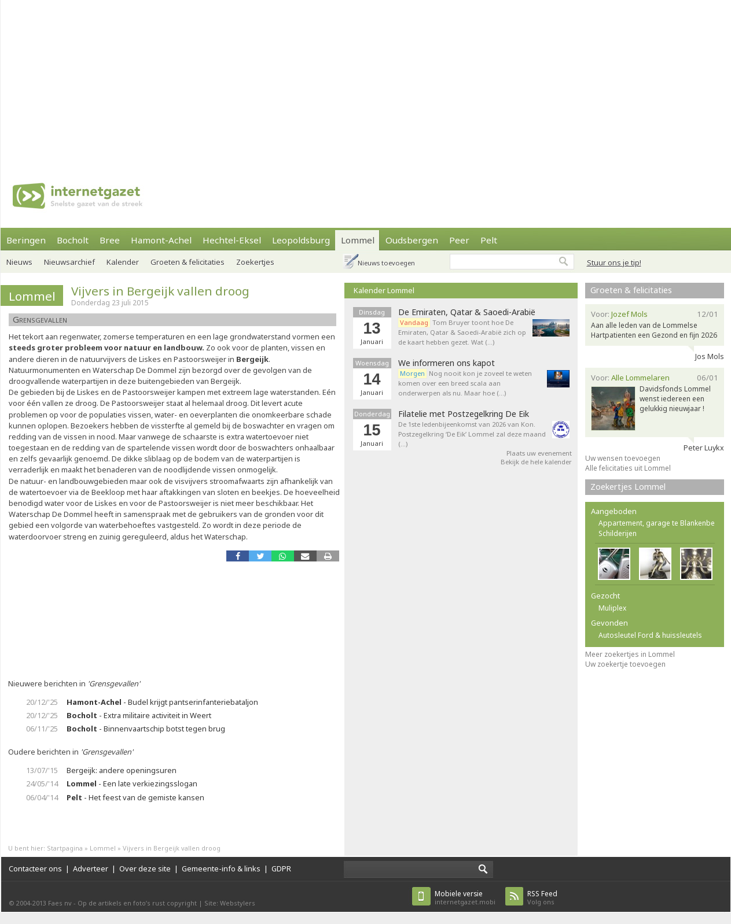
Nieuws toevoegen (386, 262)
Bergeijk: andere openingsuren (122, 770)
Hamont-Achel (161, 240)
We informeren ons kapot (446, 363)
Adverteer (90, 868)
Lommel (357, 240)
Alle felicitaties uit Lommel (628, 468)
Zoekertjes (255, 262)
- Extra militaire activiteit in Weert (139, 715)
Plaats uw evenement (539, 453)
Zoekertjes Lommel (628, 486)
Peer (459, 240)
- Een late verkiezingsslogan (132, 783)
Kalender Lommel (384, 290)
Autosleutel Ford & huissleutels (650, 635)
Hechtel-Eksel (232, 240)
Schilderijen (617, 533)
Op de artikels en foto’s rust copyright (137, 903)
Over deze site (145, 868)
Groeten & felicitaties (187, 262)
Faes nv (60, 903)
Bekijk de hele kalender (536, 461)
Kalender (122, 262)
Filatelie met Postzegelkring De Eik (463, 414)
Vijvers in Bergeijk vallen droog (160, 291)
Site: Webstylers (229, 903)
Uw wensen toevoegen (622, 458)
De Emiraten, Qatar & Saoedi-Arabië (466, 312)
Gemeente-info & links (221, 868)
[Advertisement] (264, 81)
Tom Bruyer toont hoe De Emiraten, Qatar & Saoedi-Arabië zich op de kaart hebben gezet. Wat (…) (462, 332)
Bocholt (73, 240)
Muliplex (612, 608)
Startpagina (65, 848)
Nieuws (19, 262)
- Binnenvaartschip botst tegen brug (146, 728)
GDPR (281, 868)
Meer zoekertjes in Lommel (630, 654)
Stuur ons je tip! (614, 262)
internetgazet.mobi (465, 897)
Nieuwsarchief (69, 262)
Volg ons (542, 897)
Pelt (488, 240)
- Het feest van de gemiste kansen (135, 797)
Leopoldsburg (301, 240)
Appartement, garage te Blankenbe (656, 523)
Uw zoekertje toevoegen (625, 664)
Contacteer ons (35, 868)
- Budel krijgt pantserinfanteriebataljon (162, 702)
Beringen (26, 240)
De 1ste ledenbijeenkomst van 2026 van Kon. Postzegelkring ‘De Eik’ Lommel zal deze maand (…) (472, 434)
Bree (110, 240)
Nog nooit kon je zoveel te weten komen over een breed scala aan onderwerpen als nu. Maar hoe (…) (465, 383)
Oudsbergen (411, 240)
